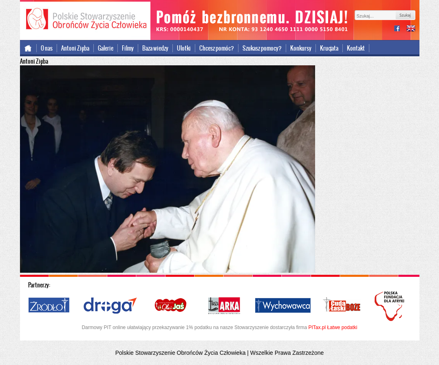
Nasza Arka (224, 305)
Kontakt (356, 48)
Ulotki (184, 48)
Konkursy (300, 48)
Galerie (105, 48)
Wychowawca (283, 305)
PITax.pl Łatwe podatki (332, 327)
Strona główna (28, 48)
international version (410, 29)
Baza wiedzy (155, 48)
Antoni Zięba (75, 48)
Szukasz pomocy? (262, 48)
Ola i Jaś (171, 305)
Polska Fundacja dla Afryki (390, 306)
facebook (400, 29)
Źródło (49, 305)
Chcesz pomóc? (216, 48)
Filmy (128, 48)
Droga (110, 305)
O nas (47, 48)
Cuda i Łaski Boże (342, 305)
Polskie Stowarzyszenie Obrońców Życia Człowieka (85, 19)
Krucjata (329, 48)
